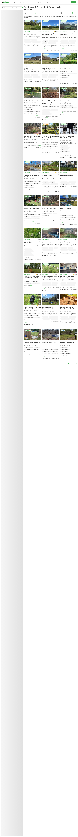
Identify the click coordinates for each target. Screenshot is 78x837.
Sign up (73, 2)
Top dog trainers (40, 2)
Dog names (24, 2)
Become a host (55, 2)
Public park (31, 13)
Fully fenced (47, 13)
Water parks (56, 13)
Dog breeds (48, 2)
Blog (20, 2)
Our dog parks (14, 2)
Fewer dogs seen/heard (66, 13)
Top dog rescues (32, 2)
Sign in (68, 2)
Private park (39, 13)
